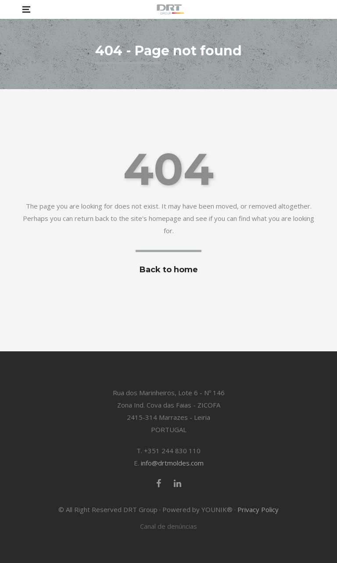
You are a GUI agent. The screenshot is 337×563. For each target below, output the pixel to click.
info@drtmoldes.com (172, 462)
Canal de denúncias (168, 526)
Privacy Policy (258, 509)
